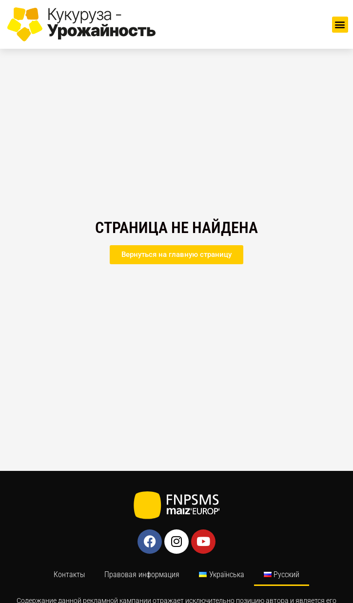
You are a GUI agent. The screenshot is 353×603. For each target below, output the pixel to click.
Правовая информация (141, 574)
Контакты (69, 574)
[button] (340, 25)
